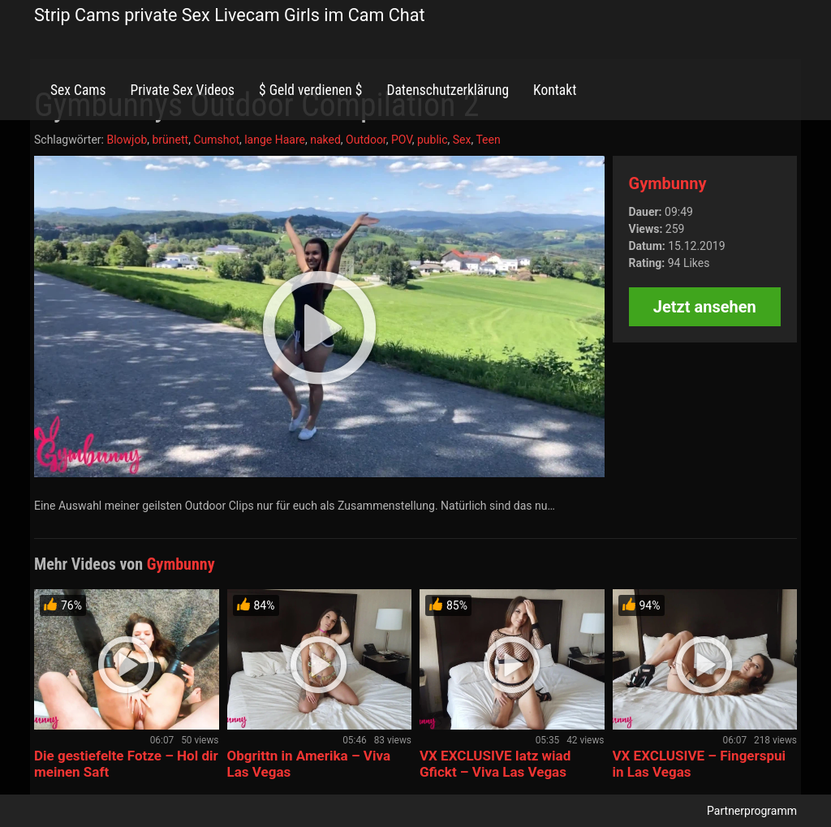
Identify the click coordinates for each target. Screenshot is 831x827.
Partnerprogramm (752, 810)
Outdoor (366, 139)
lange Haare (274, 139)
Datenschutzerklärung (447, 90)
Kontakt (554, 90)
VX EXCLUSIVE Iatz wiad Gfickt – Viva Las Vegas (495, 763)
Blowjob (126, 139)
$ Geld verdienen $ (310, 90)
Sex (462, 139)
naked (325, 139)
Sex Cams (77, 90)
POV (401, 139)
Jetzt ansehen (704, 307)
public (432, 139)
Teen (488, 139)
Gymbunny (668, 183)
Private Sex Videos (182, 90)
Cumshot (216, 139)
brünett (171, 139)
